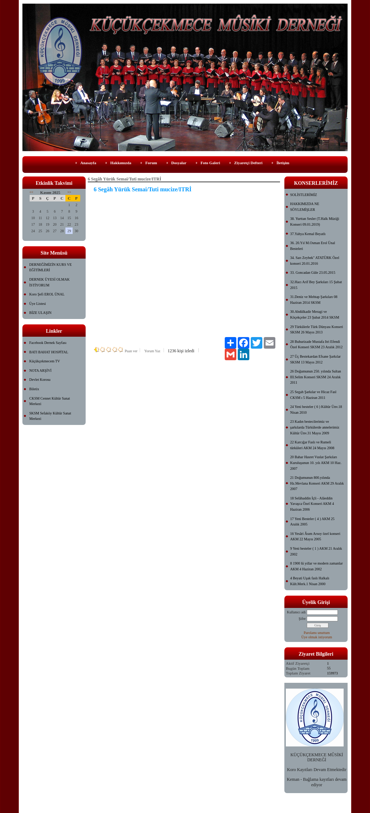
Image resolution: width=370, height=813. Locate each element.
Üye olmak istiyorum (316, 637)
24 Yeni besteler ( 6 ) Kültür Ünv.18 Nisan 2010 (316, 409)
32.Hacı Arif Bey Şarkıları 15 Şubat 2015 (316, 285)
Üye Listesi (37, 304)
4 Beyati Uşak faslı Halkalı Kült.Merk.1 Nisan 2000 (309, 581)
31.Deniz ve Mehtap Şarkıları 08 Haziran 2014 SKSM (313, 300)
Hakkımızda (120, 163)
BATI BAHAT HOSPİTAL (48, 352)
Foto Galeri (210, 163)
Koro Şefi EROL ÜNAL (47, 294)
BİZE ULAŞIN (40, 313)
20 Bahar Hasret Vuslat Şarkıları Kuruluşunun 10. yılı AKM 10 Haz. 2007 (315, 462)
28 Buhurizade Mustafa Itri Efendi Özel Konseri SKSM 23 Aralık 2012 (316, 344)
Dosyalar (178, 163)
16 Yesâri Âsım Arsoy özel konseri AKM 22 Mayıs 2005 (315, 536)
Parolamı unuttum (317, 633)
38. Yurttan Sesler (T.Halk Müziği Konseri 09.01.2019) (314, 221)
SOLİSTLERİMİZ (303, 195)
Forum (151, 163)
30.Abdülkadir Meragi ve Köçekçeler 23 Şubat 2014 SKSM (314, 314)
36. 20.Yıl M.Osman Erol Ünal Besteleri (312, 246)
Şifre (302, 619)
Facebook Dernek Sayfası (47, 343)
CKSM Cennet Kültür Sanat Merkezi (49, 401)
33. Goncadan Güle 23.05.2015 (312, 272)
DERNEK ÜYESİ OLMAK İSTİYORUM (49, 282)
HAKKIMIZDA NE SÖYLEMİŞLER (304, 207)
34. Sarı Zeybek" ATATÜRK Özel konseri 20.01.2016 (314, 260)
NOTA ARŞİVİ (40, 371)
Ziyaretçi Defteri (248, 163)
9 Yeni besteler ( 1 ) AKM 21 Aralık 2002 (316, 551)
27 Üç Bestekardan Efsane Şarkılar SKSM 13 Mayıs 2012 (315, 359)
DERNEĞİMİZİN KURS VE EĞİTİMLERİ (50, 267)
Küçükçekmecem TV (44, 361)
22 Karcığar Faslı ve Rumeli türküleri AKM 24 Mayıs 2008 (312, 445)
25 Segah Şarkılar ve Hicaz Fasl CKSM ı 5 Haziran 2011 (313, 395)
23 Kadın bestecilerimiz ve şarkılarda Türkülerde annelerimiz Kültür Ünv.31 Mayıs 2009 (314, 427)
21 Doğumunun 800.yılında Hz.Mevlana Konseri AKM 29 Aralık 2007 (317, 483)
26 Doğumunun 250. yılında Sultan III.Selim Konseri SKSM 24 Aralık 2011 (315, 376)
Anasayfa (88, 163)
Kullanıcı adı (296, 612)
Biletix (34, 389)
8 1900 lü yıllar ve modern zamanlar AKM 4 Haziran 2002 (316, 566)
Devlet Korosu (40, 380)
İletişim (282, 163)
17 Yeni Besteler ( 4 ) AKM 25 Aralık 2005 (312, 522)
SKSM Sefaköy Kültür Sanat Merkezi (50, 416)
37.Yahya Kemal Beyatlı (308, 234)
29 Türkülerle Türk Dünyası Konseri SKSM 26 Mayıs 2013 (316, 330)
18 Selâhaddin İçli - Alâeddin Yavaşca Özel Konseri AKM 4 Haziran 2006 (312, 503)
